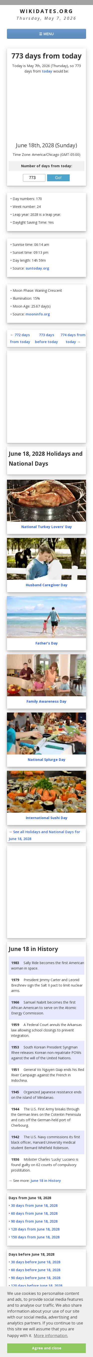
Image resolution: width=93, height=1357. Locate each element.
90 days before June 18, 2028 (35, 1277)
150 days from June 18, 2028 (35, 1237)
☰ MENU (46, 34)
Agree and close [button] (46, 1348)
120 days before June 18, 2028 (36, 1285)
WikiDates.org (46, 11)
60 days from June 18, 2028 (34, 1213)
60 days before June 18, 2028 (35, 1269)
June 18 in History (46, 1180)
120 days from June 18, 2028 (35, 1229)
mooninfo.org (38, 314)
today (47, 71)
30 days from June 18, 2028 (34, 1205)
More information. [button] (51, 1335)
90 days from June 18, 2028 (34, 1221)
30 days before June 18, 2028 (35, 1262)
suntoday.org (37, 268)
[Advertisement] (46, 108)
